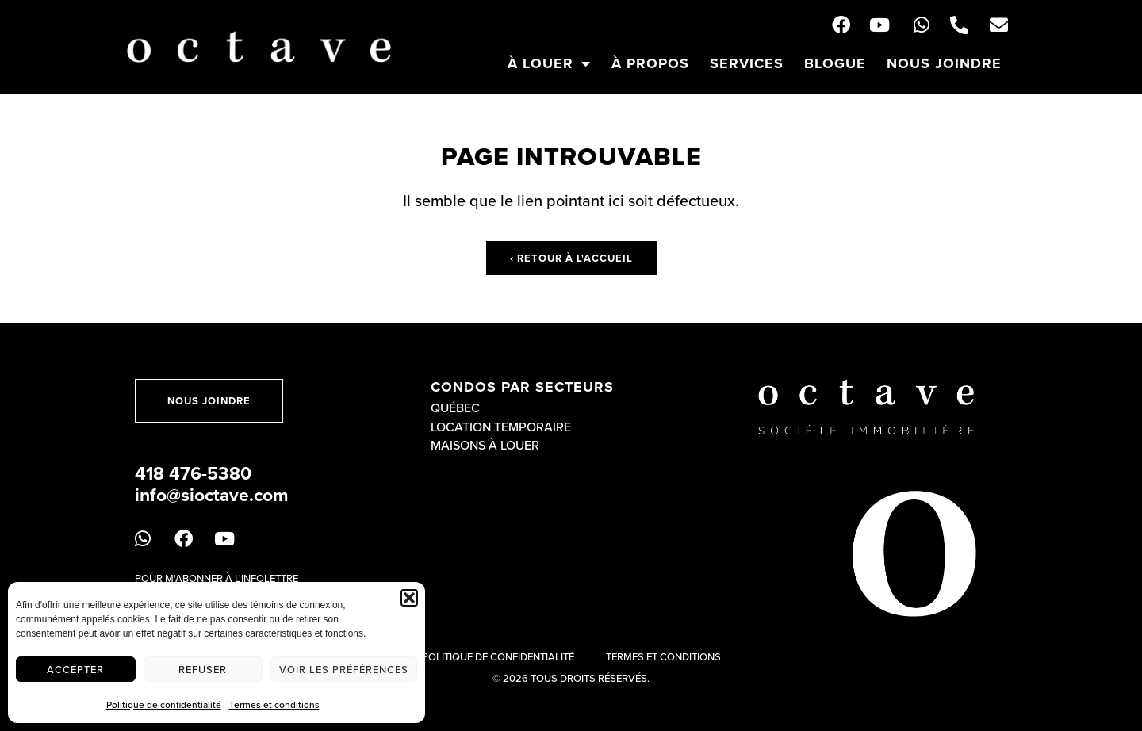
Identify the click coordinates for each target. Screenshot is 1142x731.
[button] (409, 598)
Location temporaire (501, 426)
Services (747, 63)
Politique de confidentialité (163, 704)
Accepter (75, 669)
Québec (455, 407)
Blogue (835, 63)
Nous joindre (944, 63)
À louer (549, 63)
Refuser (202, 669)
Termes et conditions (274, 704)
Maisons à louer (485, 445)
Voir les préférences (343, 669)
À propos (650, 63)
